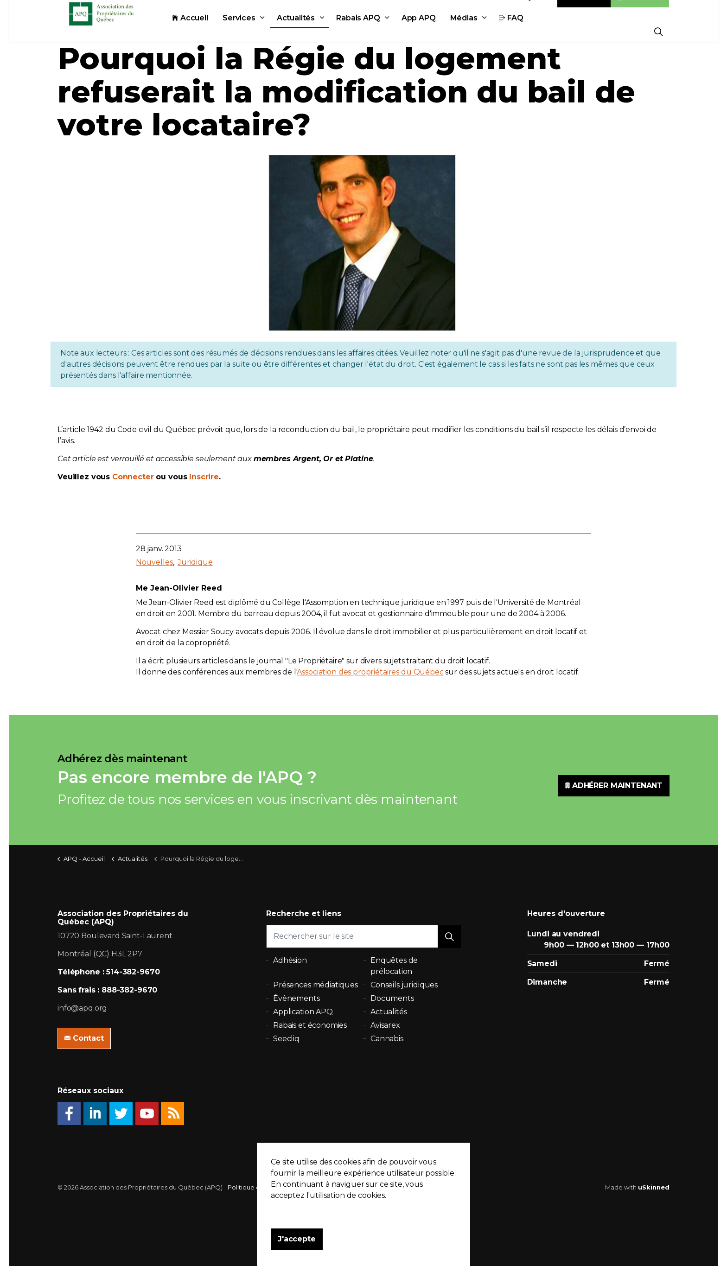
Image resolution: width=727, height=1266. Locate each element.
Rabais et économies (310, 1025)
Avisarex (385, 1025)
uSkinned (654, 1187)
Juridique (195, 562)
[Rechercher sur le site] (363, 936)
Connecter (133, 476)
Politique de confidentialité (269, 1187)
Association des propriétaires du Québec (370, 672)
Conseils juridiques (404, 984)
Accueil (210, 31)
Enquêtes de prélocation (394, 966)
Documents (392, 998)
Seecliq (286, 1038)
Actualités (316, 31)
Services (259, 31)
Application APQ (303, 1011)
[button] (449, 936)
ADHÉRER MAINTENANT (614, 786)
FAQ (531, 31)
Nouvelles (154, 562)
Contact (584, 10)
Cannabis (386, 1038)
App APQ (439, 31)
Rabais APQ (379, 31)
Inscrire (204, 476)
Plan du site (332, 1187)
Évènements (296, 998)
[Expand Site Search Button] (658, 31)
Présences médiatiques (315, 984)
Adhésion (640, 10)
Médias (484, 31)
